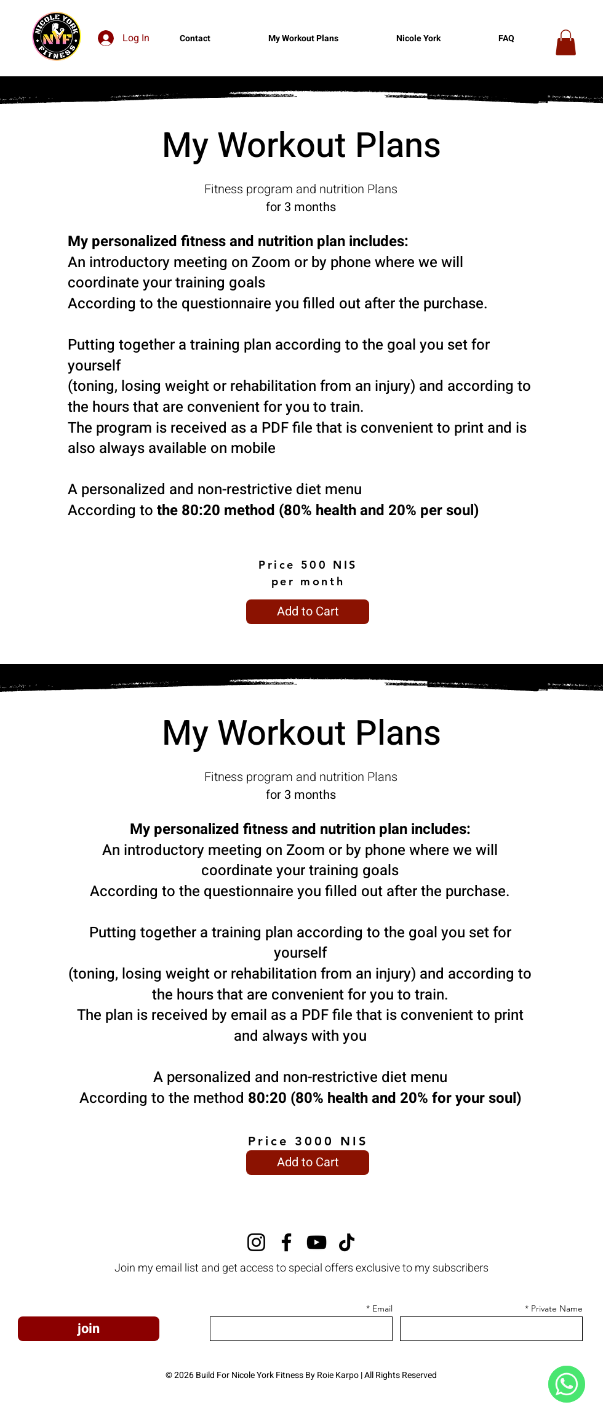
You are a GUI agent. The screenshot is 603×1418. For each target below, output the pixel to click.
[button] (566, 42)
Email (382, 1308)
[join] (88, 1328)
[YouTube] (317, 1242)
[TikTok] (347, 1242)
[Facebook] (286, 1242)
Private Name (557, 1308)
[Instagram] (256, 1242)
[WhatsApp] (566, 1384)
